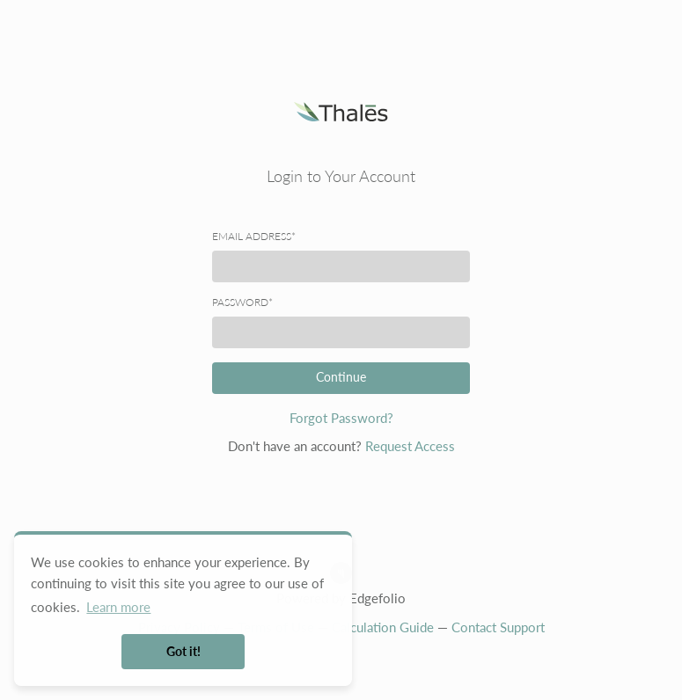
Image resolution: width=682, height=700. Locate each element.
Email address (254, 236)
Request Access (410, 446)
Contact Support (498, 627)
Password (242, 302)
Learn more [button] (118, 607)
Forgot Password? (341, 418)
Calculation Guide (383, 627)
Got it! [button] (183, 651)
